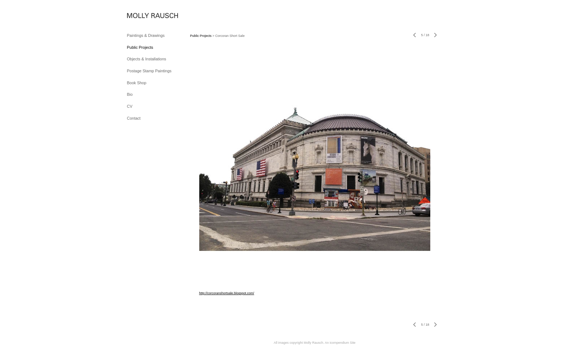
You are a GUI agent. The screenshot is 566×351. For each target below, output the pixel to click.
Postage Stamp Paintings (149, 71)
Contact (134, 118)
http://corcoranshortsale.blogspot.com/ (226, 293)
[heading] (145, 16)
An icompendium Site (340, 342)
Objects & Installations (146, 59)
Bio (130, 94)
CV (129, 106)
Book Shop (137, 83)
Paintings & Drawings (146, 35)
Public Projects (140, 47)
